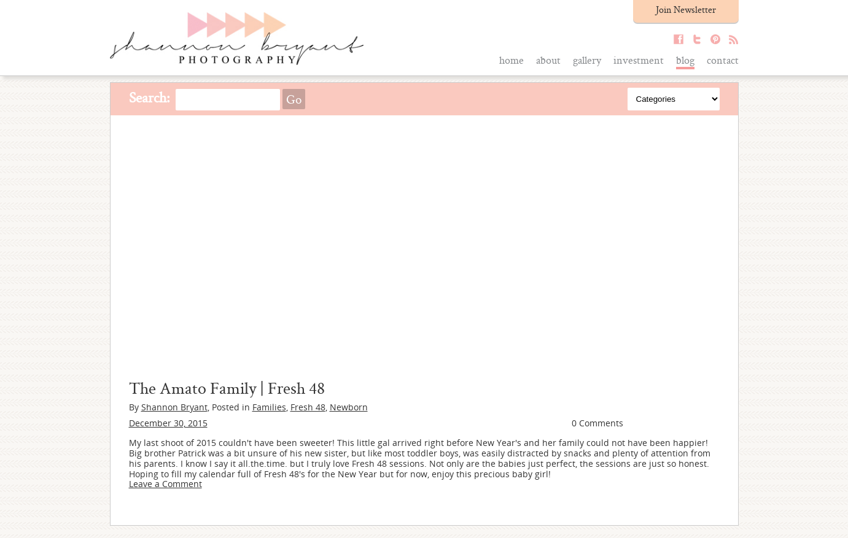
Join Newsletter (686, 9)
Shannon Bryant (174, 407)
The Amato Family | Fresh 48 (227, 388)
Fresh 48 (307, 407)
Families (269, 407)
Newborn (349, 407)
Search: (149, 97)
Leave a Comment (165, 484)
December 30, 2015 (168, 423)
